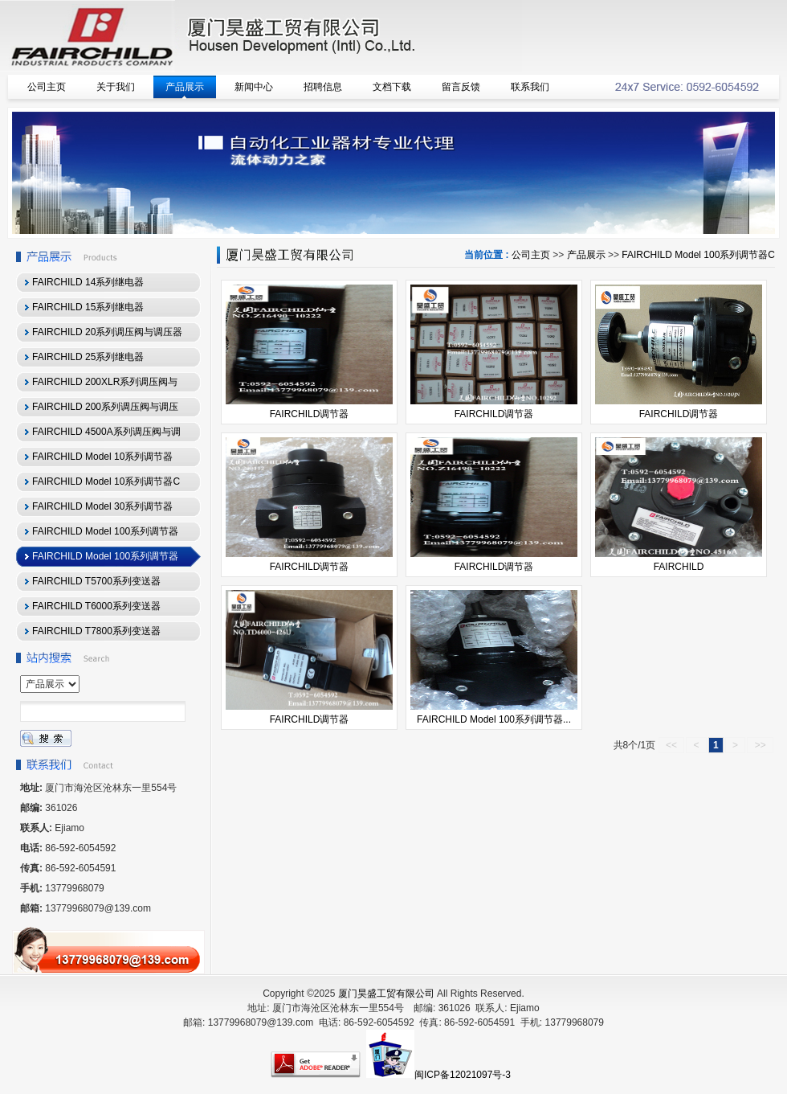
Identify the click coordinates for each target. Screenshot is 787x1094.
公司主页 (531, 254)
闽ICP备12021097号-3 (462, 1074)
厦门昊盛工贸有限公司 (386, 993)
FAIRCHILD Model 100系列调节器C (698, 254)
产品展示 (586, 254)
